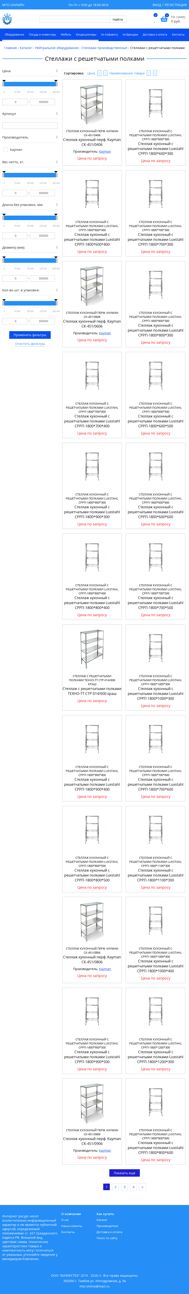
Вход (157, 5)
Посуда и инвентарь (42, 34)
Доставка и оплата (155, 34)
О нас (65, 1220)
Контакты (178, 34)
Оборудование (14, 34)
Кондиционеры (86, 34)
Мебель (66, 34)
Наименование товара (127, 73)
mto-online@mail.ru (94, 1286)
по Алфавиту (109, 34)
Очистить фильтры (30, 343)
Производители (107, 1226)
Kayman (105, 151)
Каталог (102, 1220)
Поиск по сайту (107, 1238)
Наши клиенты (71, 1226)
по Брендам (130, 34)
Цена (91, 73)
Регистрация (176, 5)
